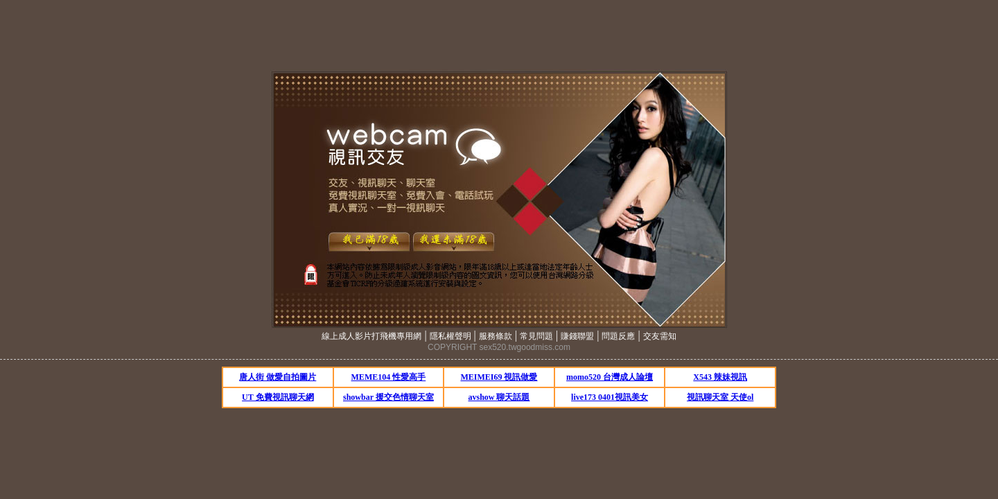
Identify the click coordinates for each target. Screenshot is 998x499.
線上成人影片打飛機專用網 (371, 336)
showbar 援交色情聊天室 (388, 397)
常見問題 (536, 336)
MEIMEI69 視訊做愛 (498, 377)
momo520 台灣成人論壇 (609, 377)
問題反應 (618, 336)
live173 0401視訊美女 (609, 397)
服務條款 (495, 336)
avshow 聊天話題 (498, 397)
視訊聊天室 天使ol (720, 397)
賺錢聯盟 (577, 336)
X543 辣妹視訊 (720, 377)
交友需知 (659, 336)
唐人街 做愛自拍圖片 (277, 377)
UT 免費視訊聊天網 (277, 397)
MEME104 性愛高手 (388, 377)
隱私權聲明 (450, 336)
